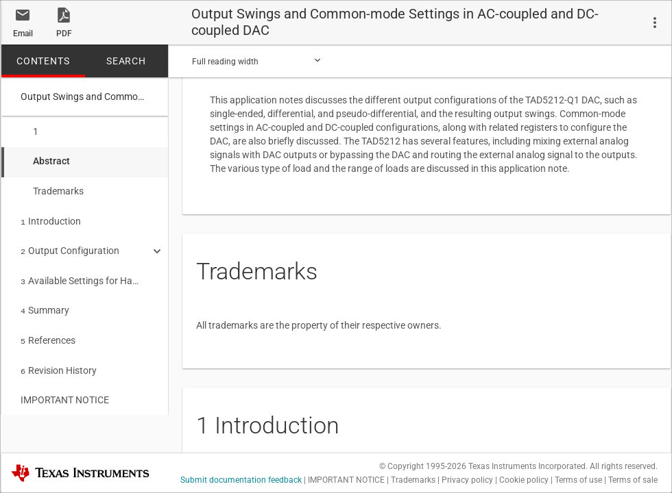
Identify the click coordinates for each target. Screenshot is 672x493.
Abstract (45, 159)
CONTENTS (42, 60)
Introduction (51, 217)
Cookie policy (524, 480)
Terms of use (578, 480)
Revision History (59, 359)
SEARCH (126, 60)
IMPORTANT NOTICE (65, 387)
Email (23, 33)
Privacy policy (467, 480)
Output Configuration (70, 245)
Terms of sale (633, 480)
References (48, 330)
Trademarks (52, 188)
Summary (45, 301)
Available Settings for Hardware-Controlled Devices (80, 273)
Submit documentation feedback (241, 480)
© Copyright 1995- (422, 466)
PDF (64, 33)
